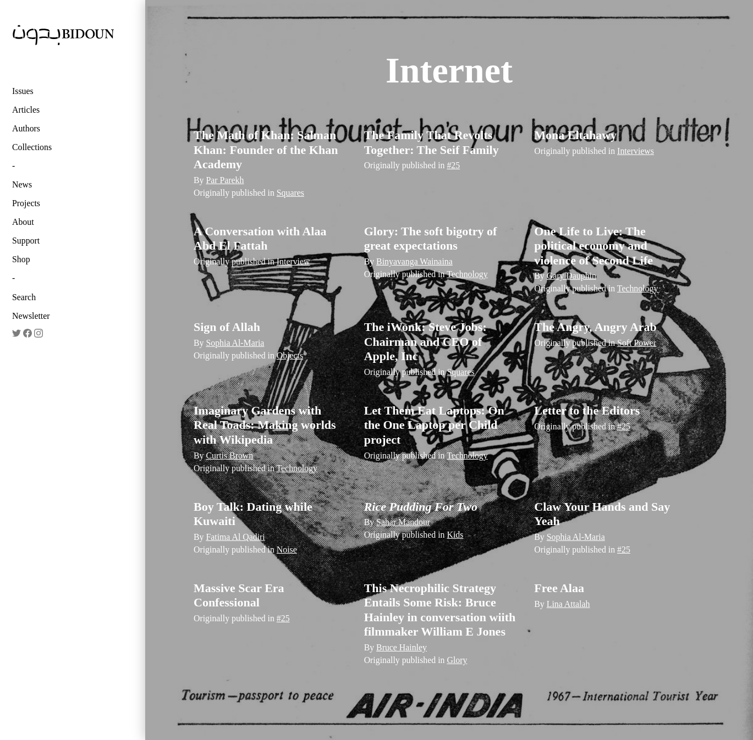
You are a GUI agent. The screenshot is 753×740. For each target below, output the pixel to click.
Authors (26, 128)
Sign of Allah (227, 327)
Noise (287, 549)
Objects (290, 355)
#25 (453, 165)
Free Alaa (559, 588)
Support (26, 240)
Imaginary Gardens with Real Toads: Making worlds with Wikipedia (265, 425)
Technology (467, 274)
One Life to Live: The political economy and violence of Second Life (593, 245)
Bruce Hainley (401, 647)
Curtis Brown (229, 455)
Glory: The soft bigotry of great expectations (430, 238)
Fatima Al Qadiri (235, 537)
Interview (293, 261)
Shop (21, 259)
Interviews (635, 151)
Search (24, 297)
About (23, 222)
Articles (26, 109)
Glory (457, 660)
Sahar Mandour (403, 522)
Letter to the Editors (587, 410)
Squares (290, 192)
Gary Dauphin (571, 275)
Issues (23, 91)
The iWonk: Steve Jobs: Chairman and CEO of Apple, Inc (425, 341)
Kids (455, 534)
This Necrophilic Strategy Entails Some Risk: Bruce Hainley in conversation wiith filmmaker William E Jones (440, 609)
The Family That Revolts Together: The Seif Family (431, 142)
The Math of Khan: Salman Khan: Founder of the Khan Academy (266, 149)
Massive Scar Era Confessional (239, 595)
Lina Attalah (568, 604)
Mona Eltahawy (575, 135)
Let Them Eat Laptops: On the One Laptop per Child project (434, 425)
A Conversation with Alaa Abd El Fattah (260, 238)
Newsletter (31, 316)
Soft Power (636, 342)
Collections (32, 147)
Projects (26, 203)
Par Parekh (225, 180)
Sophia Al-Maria (235, 342)
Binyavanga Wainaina (414, 261)
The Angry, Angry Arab (595, 327)
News (22, 184)
